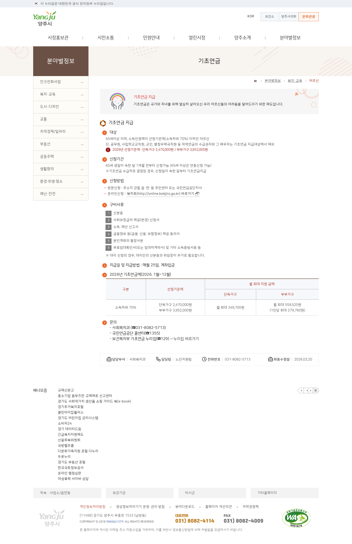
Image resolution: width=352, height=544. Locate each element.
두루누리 (64, 457)
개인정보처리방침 (93, 507)
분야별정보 (273, 81)
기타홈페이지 (267, 493)
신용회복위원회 (69, 440)
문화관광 (308, 17)
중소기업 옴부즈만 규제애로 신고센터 (85, 396)
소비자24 (65, 424)
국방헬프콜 (66, 446)
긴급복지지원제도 (71, 435)
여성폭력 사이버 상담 (73, 479)
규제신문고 (66, 390)
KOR (250, 16)
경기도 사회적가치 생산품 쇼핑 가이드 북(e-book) (94, 401)
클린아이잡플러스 (71, 412)
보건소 (269, 16)
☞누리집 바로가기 (184, 339)
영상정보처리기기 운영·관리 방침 (140, 507)
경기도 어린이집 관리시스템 (78, 418)
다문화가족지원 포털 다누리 (78, 451)
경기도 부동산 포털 (71, 462)
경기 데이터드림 (69, 429)
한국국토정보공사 (71, 468)
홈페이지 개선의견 (218, 507)
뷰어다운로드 (185, 507)
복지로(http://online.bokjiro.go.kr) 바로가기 (160, 194)
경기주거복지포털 (71, 407)
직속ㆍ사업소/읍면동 (55, 493)
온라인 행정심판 (69, 473)
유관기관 (119, 493)
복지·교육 (295, 81)
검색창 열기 (311, 38)
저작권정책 (251, 507)
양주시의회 (288, 16)
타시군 (190, 493)
